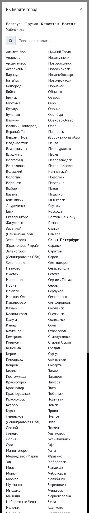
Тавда (53, 370)
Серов (53, 285)
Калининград (16, 313)
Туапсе (53, 416)
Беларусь (14, 23)
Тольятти (55, 399)
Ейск (9, 211)
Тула (52, 422)
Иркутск (12, 291)
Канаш (11, 325)
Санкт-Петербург (63, 239)
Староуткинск (59, 336)
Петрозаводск (60, 160)
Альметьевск (16, 51)
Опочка (54, 108)
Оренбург (55, 114)
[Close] (81, 8)
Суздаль (54, 347)
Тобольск (55, 393)
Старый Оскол (59, 342)
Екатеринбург (17, 217)
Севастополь (58, 268)
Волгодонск (15, 165)
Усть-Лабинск (59, 439)
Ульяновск (56, 433)
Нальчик (12, 507)
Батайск (12, 80)
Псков (53, 188)
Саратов (55, 251)
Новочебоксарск (61, 74)
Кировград (14, 359)
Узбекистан (16, 29)
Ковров (12, 365)
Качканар (13, 330)
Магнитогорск (17, 450)
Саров (53, 256)
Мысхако (13, 490)
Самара (54, 234)
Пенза (53, 142)
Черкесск (55, 490)
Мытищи (13, 496)
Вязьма (12, 194)
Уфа (51, 444)
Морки (11, 473)
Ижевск (12, 273)
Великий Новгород (21, 125)
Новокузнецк (58, 57)
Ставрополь (57, 330)
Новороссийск (59, 63)
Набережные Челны (22, 501)
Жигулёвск (14, 222)
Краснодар (15, 387)
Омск (52, 103)
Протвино (56, 182)
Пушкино (55, 194)
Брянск (11, 97)
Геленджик (14, 199)
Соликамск (56, 319)
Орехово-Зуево (61, 120)
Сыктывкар (57, 359)
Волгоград (14, 160)
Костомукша (16, 376)
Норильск (56, 86)
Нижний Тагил (59, 51)
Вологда (13, 177)
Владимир (14, 154)
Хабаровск (57, 461)
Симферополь (59, 302)
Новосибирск (59, 68)
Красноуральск (18, 393)
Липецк (12, 433)
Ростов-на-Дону (61, 217)
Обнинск (55, 91)
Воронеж (13, 182)
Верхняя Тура (17, 137)
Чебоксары (57, 473)
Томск (53, 404)
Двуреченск (15, 205)
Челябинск (56, 478)
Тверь (52, 387)
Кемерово (14, 336)
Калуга (11, 319)
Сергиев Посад (60, 279)
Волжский (14, 171)
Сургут (53, 353)
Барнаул (12, 74)
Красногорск (16, 382)
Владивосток (17, 142)
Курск (10, 410)
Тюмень (54, 427)
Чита (52, 501)
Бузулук (12, 108)
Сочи (52, 325)
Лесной (12, 427)
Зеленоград (15, 262)
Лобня (11, 439)
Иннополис (15, 279)
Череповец (57, 484)
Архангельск (16, 63)
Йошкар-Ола (16, 296)
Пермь (53, 154)
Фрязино (55, 456)
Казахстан (50, 23)
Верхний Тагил (17, 131)
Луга (9, 444)
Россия (69, 23)
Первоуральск (59, 148)
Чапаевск (55, 467)
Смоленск (56, 308)
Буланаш (13, 114)
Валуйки (12, 120)
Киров (11, 353)
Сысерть (55, 365)
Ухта (52, 450)
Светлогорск (58, 262)
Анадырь (13, 57)
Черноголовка (59, 496)
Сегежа (54, 273)
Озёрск (54, 97)
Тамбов (54, 382)
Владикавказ (16, 148)
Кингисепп (14, 342)
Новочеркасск (59, 80)
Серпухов (55, 291)
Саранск (54, 245)
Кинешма (13, 347)
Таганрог (55, 376)
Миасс (11, 467)
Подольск (56, 177)
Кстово (12, 404)
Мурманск (14, 484)
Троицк (54, 410)
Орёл (52, 125)
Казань (11, 308)
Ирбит (11, 285)
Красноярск (15, 399)
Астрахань (14, 68)
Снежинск (56, 313)
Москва (12, 478)
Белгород (14, 86)
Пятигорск (56, 199)
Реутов (54, 205)
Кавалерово (16, 302)
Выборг (12, 188)
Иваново (13, 268)
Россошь (55, 211)
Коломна (13, 370)
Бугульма (13, 103)
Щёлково (55, 507)
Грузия (31, 23)
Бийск (10, 91)
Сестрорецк (57, 296)
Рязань (53, 222)
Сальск (53, 228)
